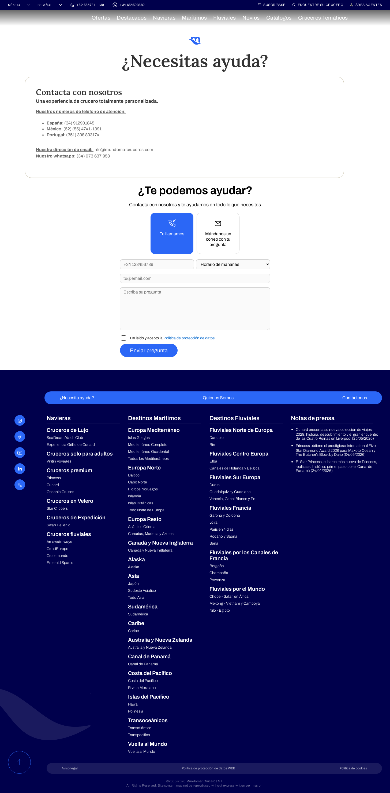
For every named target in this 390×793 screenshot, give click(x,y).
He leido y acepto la (172, 338)
